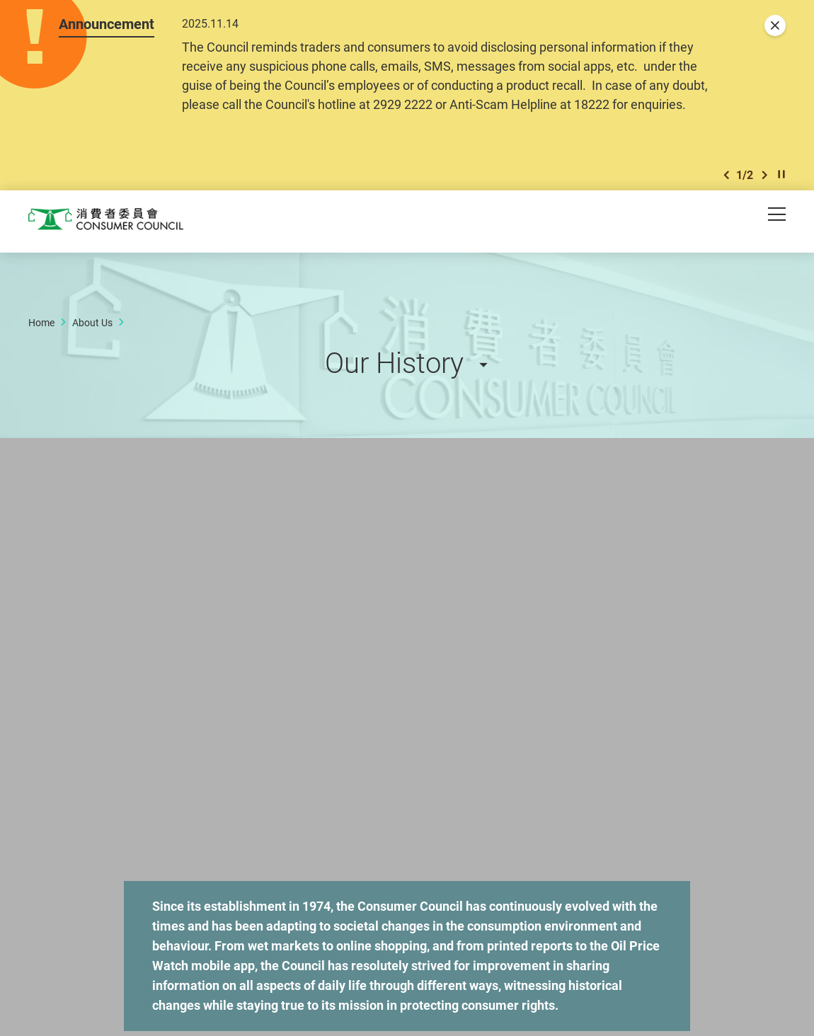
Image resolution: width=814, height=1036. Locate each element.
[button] (726, 180)
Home (41, 330)
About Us (92, 330)
